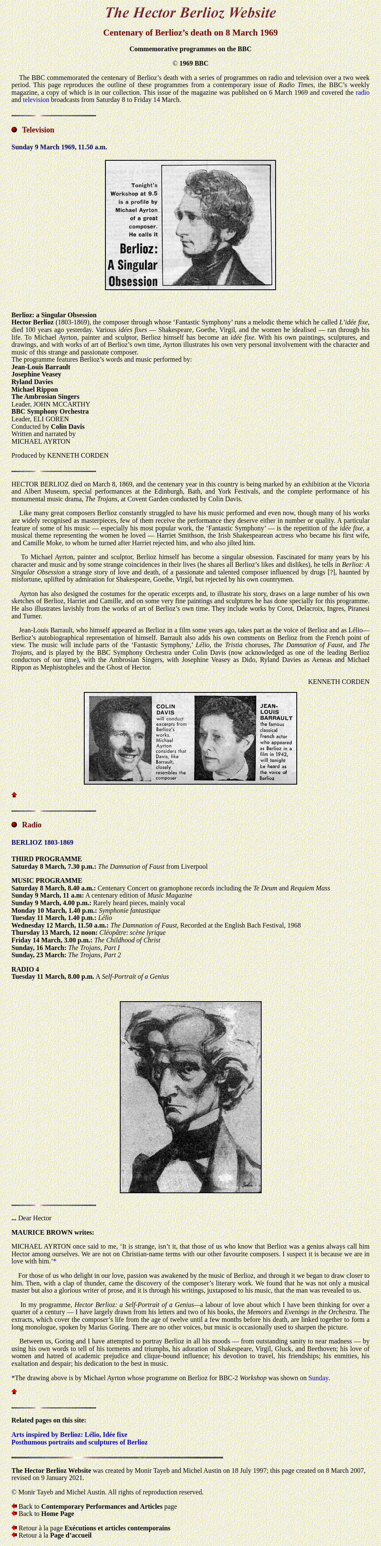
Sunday (318, 1377)
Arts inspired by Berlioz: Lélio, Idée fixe (69, 1434)
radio (363, 92)
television (36, 99)
